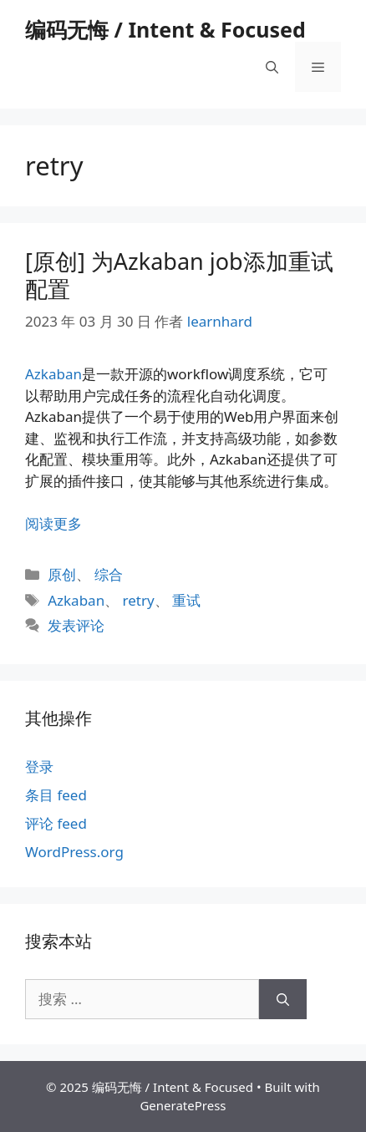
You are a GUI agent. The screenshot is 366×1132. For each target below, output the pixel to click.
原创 (62, 574)
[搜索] (283, 999)
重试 (186, 600)
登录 (39, 766)
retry (139, 600)
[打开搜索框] (272, 67)
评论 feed (56, 823)
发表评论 (76, 625)
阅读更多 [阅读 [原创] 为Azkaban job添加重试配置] (53, 523)
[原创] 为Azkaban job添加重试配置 (179, 274)
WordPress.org (74, 851)
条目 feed (56, 795)
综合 (108, 574)
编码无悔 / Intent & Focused (165, 29)
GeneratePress (183, 1105)
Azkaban (53, 373)
